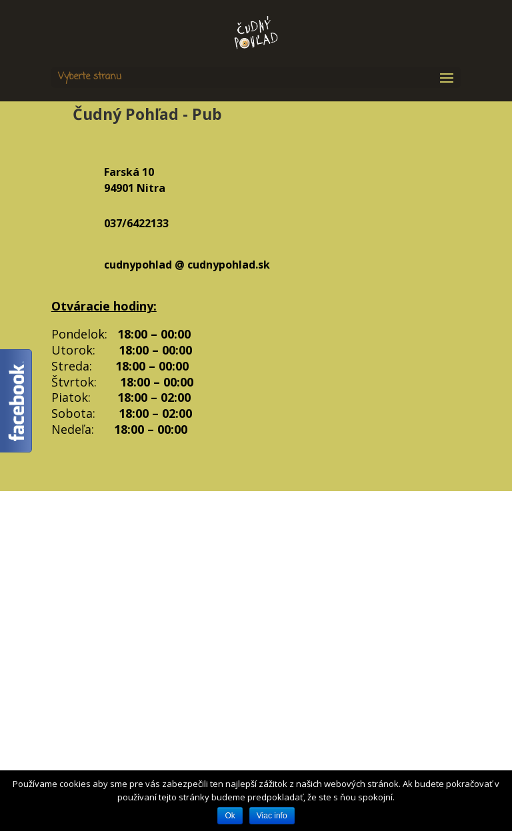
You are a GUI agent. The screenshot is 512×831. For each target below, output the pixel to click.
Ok (230, 815)
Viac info (272, 815)
